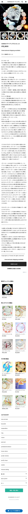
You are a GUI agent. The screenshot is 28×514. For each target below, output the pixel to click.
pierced (3, 442)
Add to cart (14, 264)
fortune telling (5, 469)
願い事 (2, 474)
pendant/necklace (6, 446)
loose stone (4, 451)
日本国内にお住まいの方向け (14, 268)
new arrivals (4, 419)
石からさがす (4, 478)
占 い (2, 483)
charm (2, 437)
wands (3, 465)
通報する (25, 272)
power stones (5, 455)
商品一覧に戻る (14, 490)
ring (2, 433)
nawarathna (4, 428)
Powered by (14, 499)
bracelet (3, 423)
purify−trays (4, 460)
